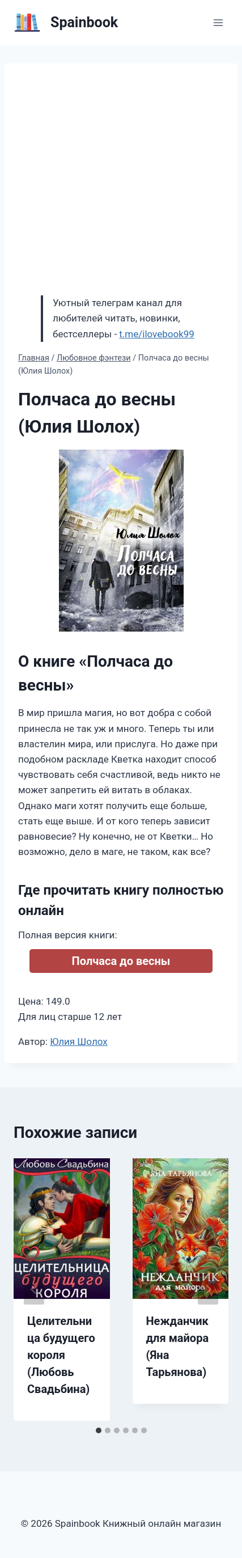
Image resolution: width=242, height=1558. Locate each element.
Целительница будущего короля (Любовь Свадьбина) (61, 1355)
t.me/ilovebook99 (156, 334)
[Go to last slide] (34, 1289)
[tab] (98, 1430)
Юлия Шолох (79, 1041)
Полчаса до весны (121, 961)
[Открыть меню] (217, 22)
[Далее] (208, 1289)
